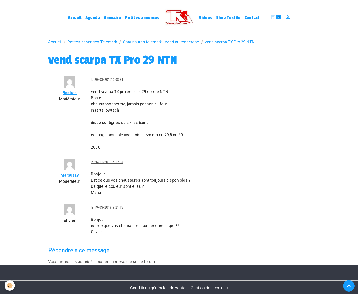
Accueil (74, 18)
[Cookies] (10, 285)
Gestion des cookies (209, 287)
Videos (205, 18)
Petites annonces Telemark (92, 41)
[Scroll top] (349, 286)
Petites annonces (142, 18)
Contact (252, 18)
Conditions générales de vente (157, 287)
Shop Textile (228, 18)
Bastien (70, 92)
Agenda (92, 18)
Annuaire (112, 18)
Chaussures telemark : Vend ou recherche (161, 41)
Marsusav (70, 175)
